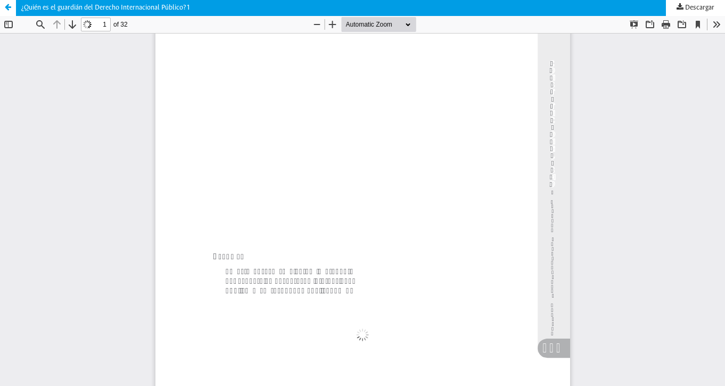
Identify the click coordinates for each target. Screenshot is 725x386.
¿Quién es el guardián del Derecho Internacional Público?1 (105, 8)
